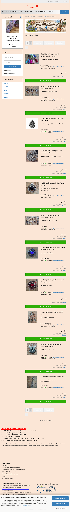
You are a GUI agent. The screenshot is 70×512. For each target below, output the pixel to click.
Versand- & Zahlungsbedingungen (11, 467)
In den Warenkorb (46, 80)
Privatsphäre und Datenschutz (10, 474)
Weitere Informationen (60, 508)
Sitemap (6, 97)
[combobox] (38, 43)
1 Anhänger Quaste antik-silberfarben (52, 377)
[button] (27, 43)
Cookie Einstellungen (7, 478)
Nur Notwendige (60, 503)
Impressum (5, 465)
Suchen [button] (50, 1)
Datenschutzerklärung (25, 505)
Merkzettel (65, 1)
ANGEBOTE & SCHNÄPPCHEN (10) (12, 11)
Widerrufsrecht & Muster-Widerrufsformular (13, 469)
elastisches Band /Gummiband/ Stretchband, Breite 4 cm (12, 39)
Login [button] (57, 1)
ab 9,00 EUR (12, 44)
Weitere (51, 11)
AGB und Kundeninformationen (10, 472)
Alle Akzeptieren (60, 498)
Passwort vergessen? (9, 73)
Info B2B (6, 87)
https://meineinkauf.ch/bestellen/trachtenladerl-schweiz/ (15, 489)
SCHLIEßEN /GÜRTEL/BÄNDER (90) (35, 11)
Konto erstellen (7, 70)
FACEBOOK (6, 94)
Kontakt (4, 476)
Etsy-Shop (6, 83)
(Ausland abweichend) (58, 66)
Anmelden (12, 66)
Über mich (64, 11)
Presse (5, 90)
